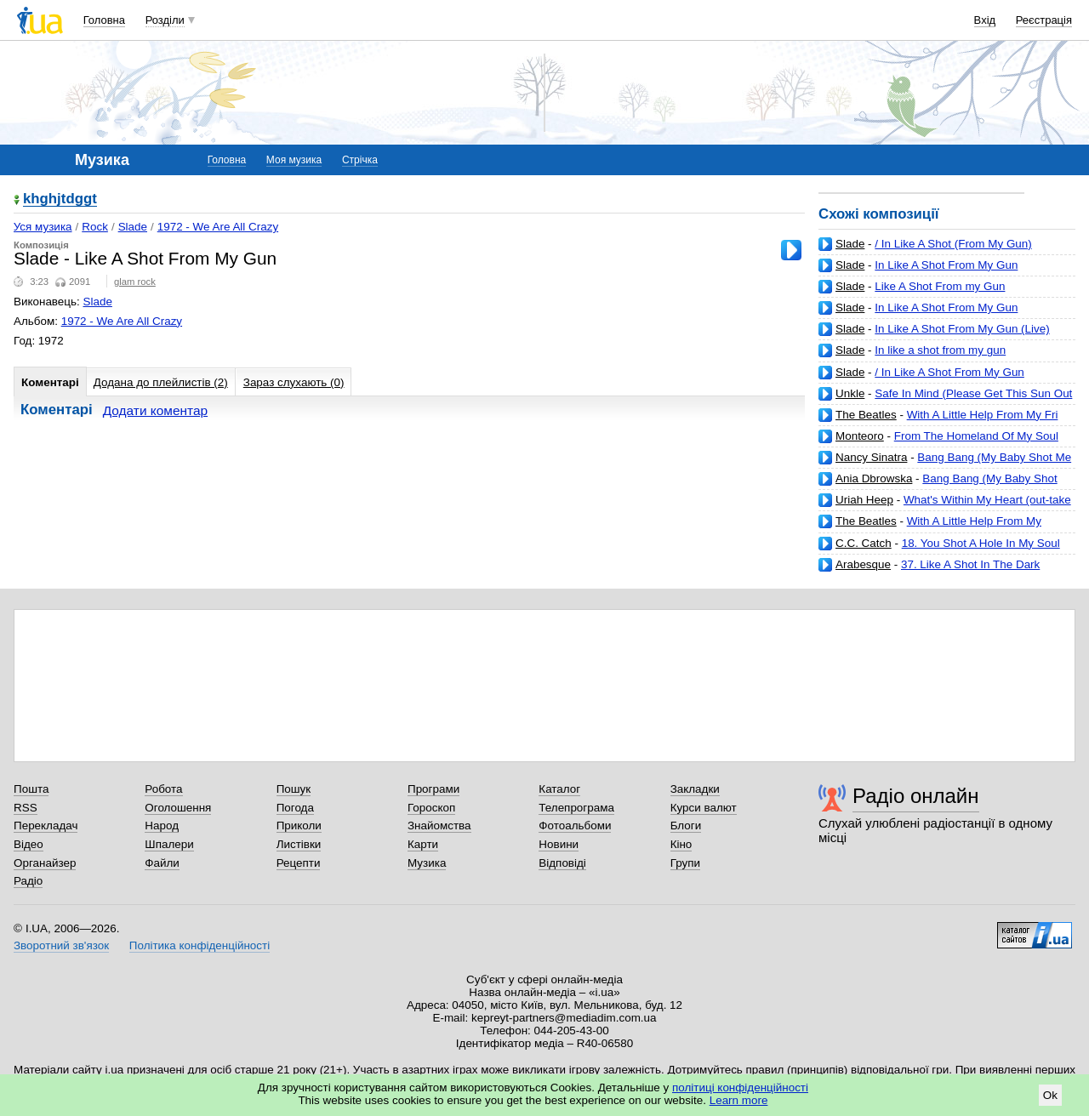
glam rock (135, 281)
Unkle (849, 393)
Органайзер (45, 863)
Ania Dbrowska (873, 478)
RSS (25, 807)
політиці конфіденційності (740, 1087)
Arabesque (863, 564)
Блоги (686, 825)
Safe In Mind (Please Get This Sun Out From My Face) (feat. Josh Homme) (945, 400)
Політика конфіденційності (199, 945)
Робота (163, 789)
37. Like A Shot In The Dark (970, 564)
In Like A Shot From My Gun (946, 265)
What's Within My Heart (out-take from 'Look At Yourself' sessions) (944, 506)
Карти (423, 844)
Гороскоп (431, 807)
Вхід (985, 20)
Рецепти (299, 863)
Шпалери (169, 844)
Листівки (299, 844)
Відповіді (562, 863)
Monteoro (859, 436)
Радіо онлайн (915, 795)
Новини (559, 844)
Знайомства (439, 825)
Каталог (559, 789)
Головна (104, 20)
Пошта (31, 789)
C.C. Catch (863, 543)
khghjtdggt (60, 199)
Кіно (681, 844)
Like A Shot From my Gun (940, 286)
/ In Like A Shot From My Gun (949, 372)
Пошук (294, 789)
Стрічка (360, 160)
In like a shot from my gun (940, 350)
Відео (28, 844)
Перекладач (45, 825)
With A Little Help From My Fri (982, 414)
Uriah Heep (864, 499)
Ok (1050, 1095)
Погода (295, 807)
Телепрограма (576, 807)
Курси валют (703, 807)
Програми (433, 789)
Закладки (695, 789)
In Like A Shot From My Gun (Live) (962, 328)
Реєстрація (1044, 20)
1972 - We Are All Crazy (217, 226)
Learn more (739, 1100)
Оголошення (178, 807)
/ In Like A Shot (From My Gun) (953, 243)
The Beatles (866, 414)
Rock (95, 226)
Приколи (299, 825)
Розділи (165, 20)
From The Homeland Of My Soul (976, 436)
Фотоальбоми (575, 825)
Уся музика (43, 226)
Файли (162, 863)
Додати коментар (155, 410)
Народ (162, 825)
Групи (685, 863)
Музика (427, 863)
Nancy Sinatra (871, 457)
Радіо (28, 880)
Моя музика (294, 160)
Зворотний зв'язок (61, 945)
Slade (849, 243)
